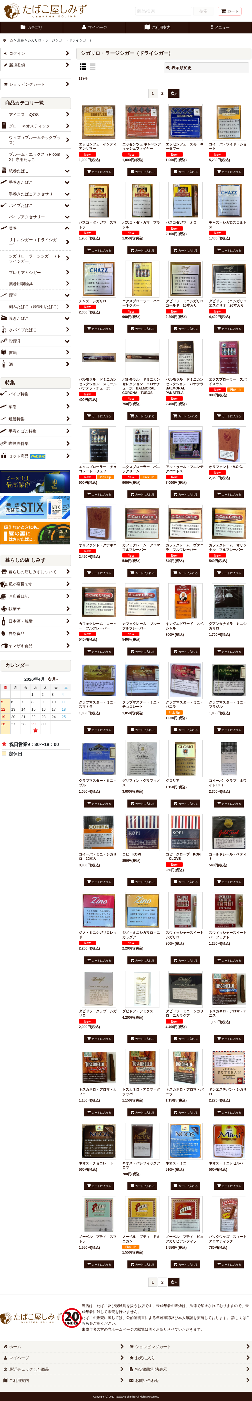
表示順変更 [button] (178, 67)
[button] (220, 27)
